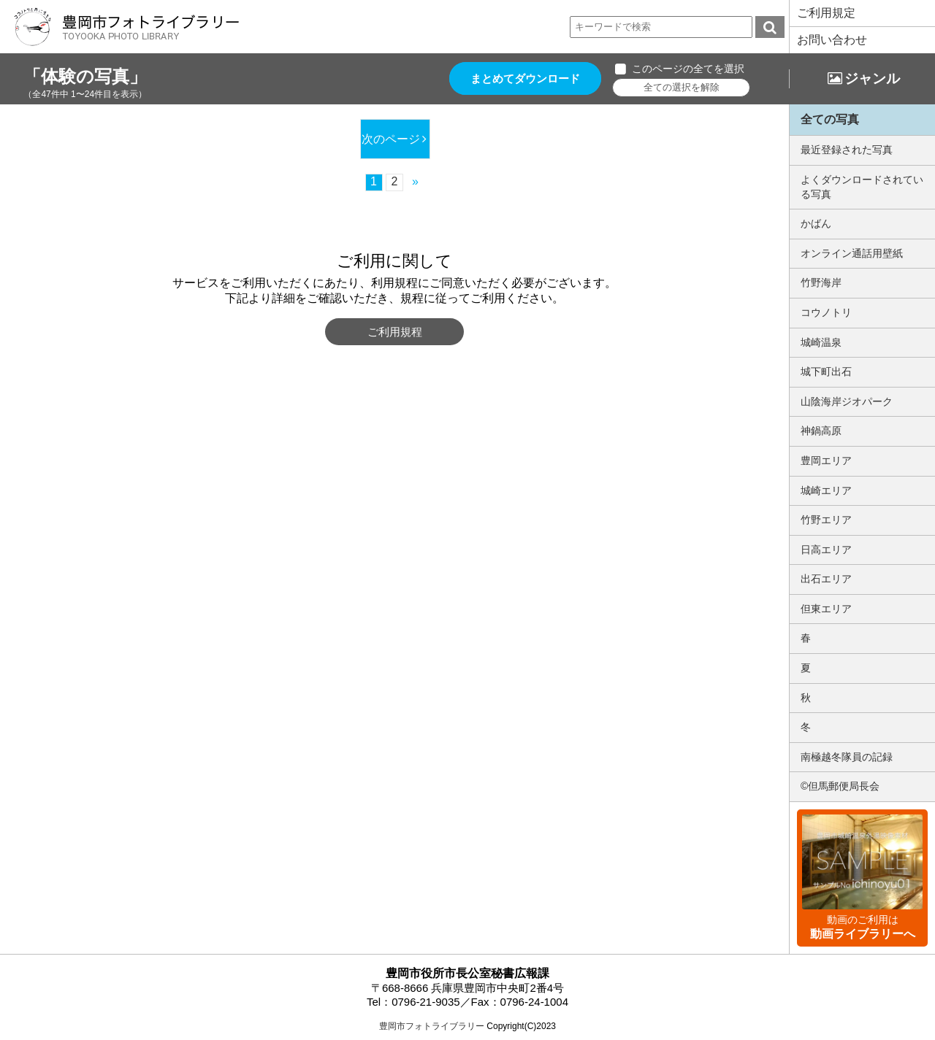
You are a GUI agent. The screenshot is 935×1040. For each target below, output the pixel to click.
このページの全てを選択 (692, 68)
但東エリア (826, 609)
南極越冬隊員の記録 (847, 757)
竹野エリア (826, 519)
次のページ (390, 139)
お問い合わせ (832, 40)
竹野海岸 (821, 282)
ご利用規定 (826, 13)
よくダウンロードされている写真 (862, 187)
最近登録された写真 (847, 149)
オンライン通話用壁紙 (852, 253)
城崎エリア (826, 490)
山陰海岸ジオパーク (847, 401)
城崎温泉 (821, 342)
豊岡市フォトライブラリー (431, 1026)
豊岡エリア (826, 460)
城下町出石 (826, 371)
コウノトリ (826, 312)
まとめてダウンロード (527, 78)
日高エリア (826, 549)
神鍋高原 (821, 430)
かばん (816, 223)
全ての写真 (830, 119)
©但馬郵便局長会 (840, 786)
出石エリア (826, 579)
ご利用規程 (394, 332)
